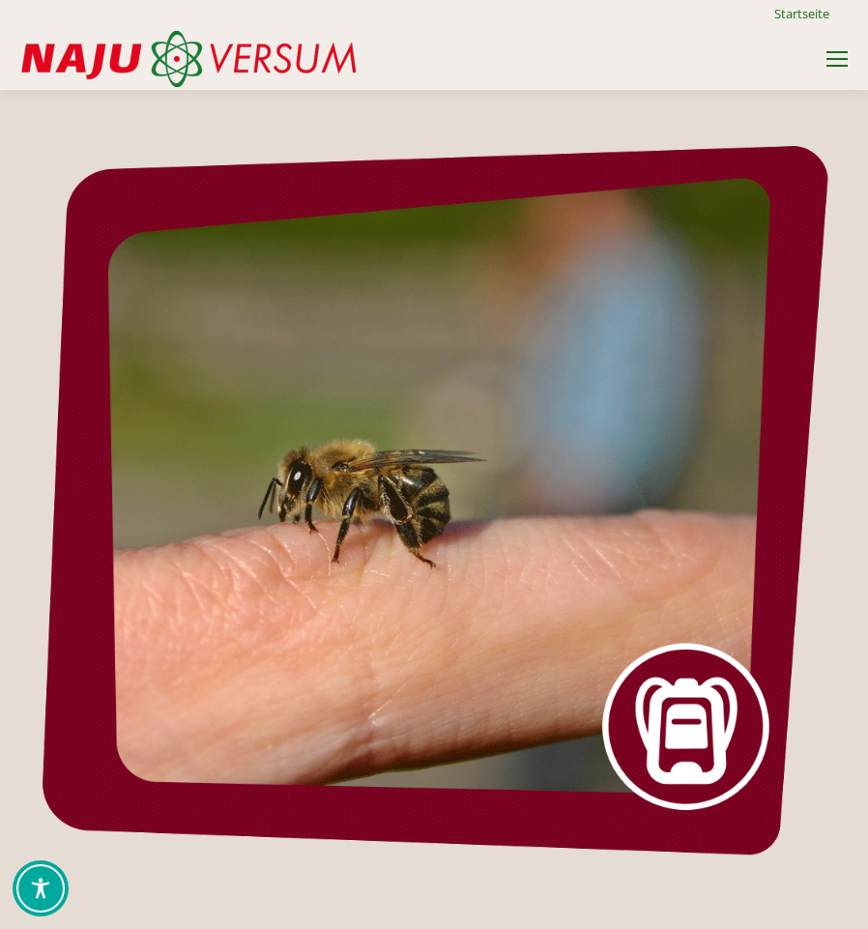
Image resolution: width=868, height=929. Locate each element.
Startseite (801, 13)
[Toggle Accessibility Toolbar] (40, 888)
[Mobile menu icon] (837, 59)
